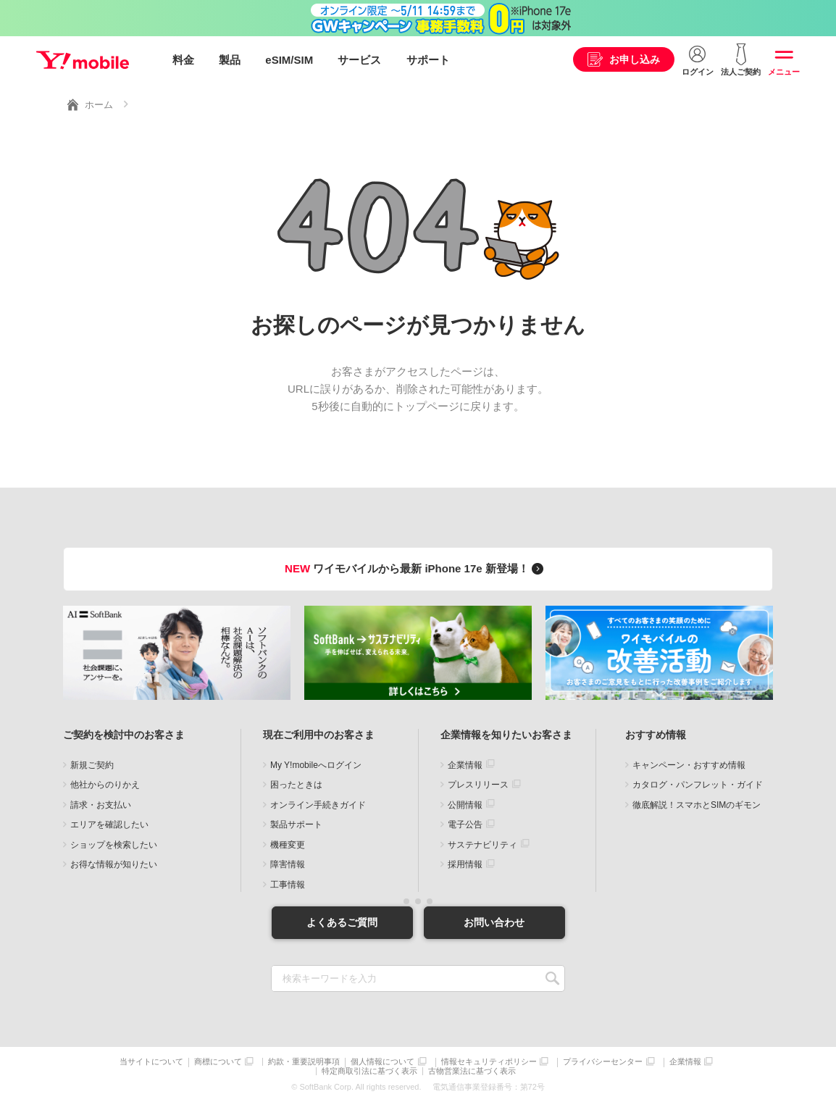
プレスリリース (478, 785)
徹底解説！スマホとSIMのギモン (696, 805)
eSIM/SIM (289, 60)
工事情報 (287, 885)
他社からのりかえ (105, 785)
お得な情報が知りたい (113, 864)
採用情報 (465, 864)
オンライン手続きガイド (318, 805)
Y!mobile (82, 60)
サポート (428, 60)
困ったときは (296, 785)
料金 (183, 60)
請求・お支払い (100, 805)
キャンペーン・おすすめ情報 (688, 765)
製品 (230, 60)
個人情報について (382, 1062)
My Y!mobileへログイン (315, 765)
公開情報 (465, 805)
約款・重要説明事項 (304, 1062)
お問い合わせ (494, 922)
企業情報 (465, 765)
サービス (359, 60)
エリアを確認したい (109, 824)
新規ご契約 (92, 765)
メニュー (784, 71)
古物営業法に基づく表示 (472, 1071)
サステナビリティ (482, 845)
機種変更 (287, 845)
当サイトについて (151, 1062)
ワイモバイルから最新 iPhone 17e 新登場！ (416, 568)
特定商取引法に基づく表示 (369, 1071)
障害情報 (287, 864)
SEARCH (552, 978)
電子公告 (465, 824)
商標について (218, 1062)
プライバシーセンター (603, 1062)
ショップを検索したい (113, 845)
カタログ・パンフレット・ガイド (697, 785)
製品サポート (296, 824)
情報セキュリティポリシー (489, 1062)
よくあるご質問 (341, 922)
